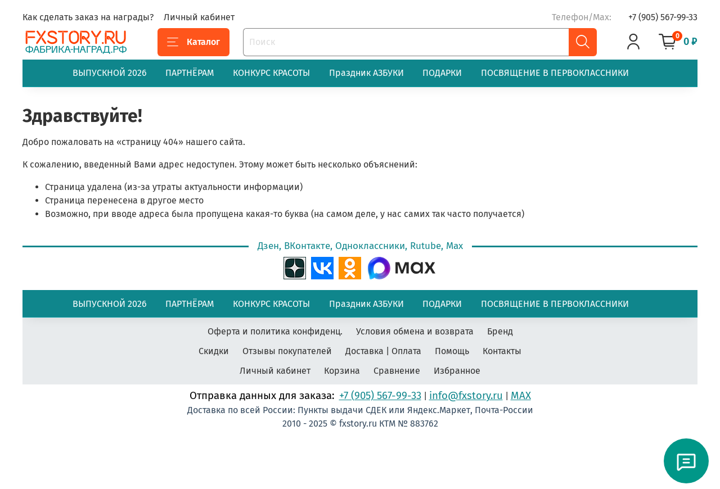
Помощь (452, 351)
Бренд (500, 331)
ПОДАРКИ (442, 72)
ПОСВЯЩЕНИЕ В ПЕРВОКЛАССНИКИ (555, 72)
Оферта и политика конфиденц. (275, 331)
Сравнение (397, 370)
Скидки (214, 351)
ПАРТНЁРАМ (189, 72)
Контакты (502, 351)
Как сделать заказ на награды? (88, 17)
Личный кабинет (199, 17)
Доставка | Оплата (383, 351)
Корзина (342, 370)
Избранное (457, 370)
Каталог (193, 42)
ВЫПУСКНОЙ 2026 (110, 72)
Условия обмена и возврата (415, 331)
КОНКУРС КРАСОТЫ (271, 72)
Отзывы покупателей (287, 351)
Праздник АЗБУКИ (366, 72)
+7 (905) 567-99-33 (663, 17)
